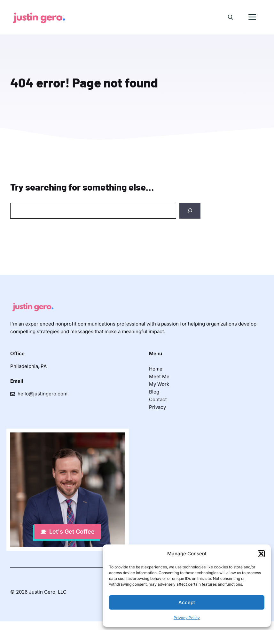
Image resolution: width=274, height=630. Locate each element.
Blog (154, 392)
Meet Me (159, 376)
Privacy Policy (187, 617)
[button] (261, 554)
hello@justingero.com (42, 394)
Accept (186, 602)
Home (155, 369)
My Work (159, 384)
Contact (158, 399)
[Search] (189, 211)
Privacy (157, 407)
